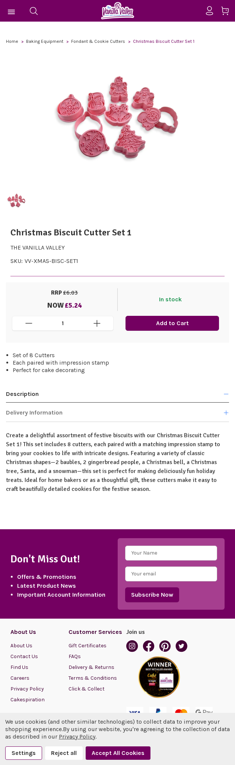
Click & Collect (87, 689)
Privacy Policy (27, 689)
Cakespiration (27, 699)
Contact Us (24, 656)
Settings (24, 752)
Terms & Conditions (93, 678)
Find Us (19, 667)
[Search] (33, 11)
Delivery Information (117, 412)
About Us (21, 645)
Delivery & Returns (91, 667)
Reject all (64, 752)
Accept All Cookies (118, 752)
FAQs (75, 656)
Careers (19, 678)
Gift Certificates (88, 645)
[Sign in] (212, 11)
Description (117, 393)
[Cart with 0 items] (227, 12)
